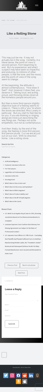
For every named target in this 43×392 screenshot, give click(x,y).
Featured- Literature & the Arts (15, 165)
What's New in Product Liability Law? (16, 194)
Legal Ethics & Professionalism (15, 172)
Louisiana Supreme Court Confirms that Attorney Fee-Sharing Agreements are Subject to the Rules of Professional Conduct (22, 228)
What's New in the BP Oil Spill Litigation (17, 198)
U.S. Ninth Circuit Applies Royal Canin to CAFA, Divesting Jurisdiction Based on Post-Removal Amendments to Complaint (23, 217)
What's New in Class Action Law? (15, 183)
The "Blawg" (11, 20)
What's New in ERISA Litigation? (15, 190)
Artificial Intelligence (11, 161)
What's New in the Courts (13, 201)
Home (3, 20)
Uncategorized (10, 180)
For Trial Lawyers (10, 169)
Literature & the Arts (11, 176)
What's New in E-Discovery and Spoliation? (19, 187)
